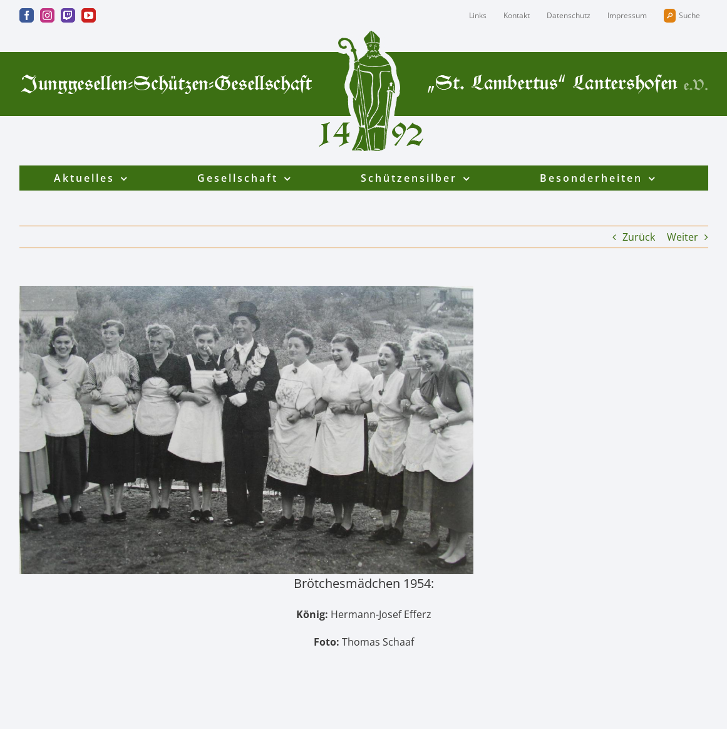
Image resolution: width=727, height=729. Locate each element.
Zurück (638, 237)
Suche (682, 16)
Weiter (682, 237)
